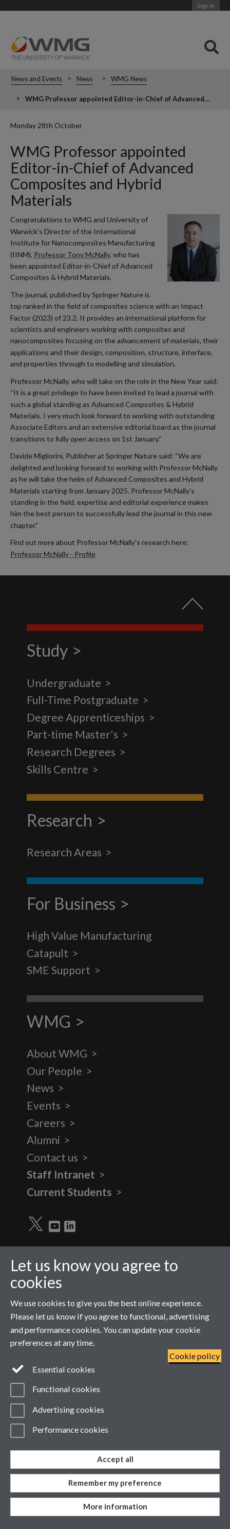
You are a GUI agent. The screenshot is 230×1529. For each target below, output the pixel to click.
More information (115, 1506)
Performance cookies (59, 1430)
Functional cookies (55, 1390)
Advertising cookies (57, 1410)
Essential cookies (52, 1368)
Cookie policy (194, 1356)
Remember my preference (115, 1482)
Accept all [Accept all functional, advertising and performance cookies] (115, 1459)
